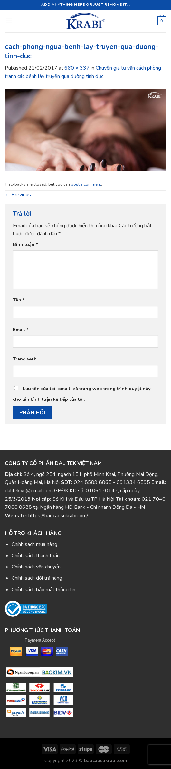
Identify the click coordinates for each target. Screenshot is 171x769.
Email (21, 329)
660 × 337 (77, 68)
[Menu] (9, 21)
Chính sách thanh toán (36, 555)
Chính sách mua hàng (34, 544)
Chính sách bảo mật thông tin (43, 589)
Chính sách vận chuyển (36, 566)
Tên (19, 300)
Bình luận (25, 244)
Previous (18, 194)
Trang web (25, 359)
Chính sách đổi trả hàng (37, 578)
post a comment (86, 184)
